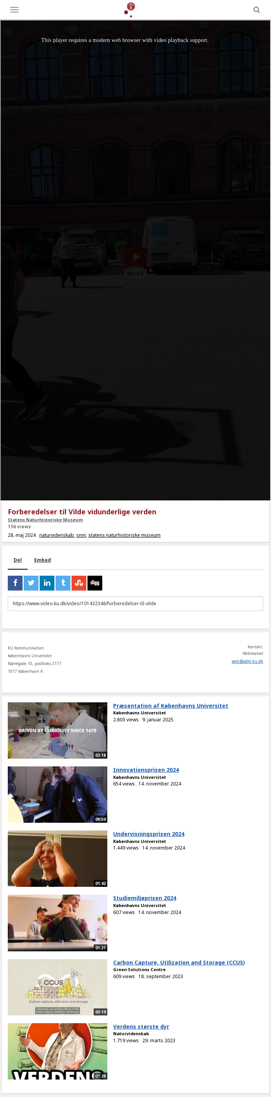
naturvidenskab (56, 535)
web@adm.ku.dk (247, 661)
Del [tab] (18, 560)
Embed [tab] (42, 560)
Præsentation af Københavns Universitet (170, 705)
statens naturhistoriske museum (124, 535)
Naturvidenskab (131, 1033)
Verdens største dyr (141, 1026)
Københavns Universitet (139, 713)
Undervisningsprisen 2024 (148, 834)
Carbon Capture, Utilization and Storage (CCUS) (179, 962)
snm (81, 535)
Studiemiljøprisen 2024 (144, 898)
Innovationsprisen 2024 (146, 769)
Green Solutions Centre (139, 969)
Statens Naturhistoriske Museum (45, 519)
